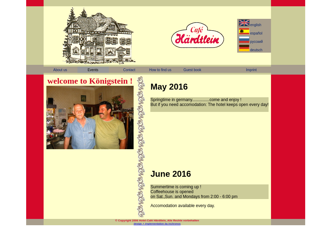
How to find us (160, 70)
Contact (129, 70)
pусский (251, 41)
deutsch (251, 49)
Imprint (251, 70)
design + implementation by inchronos (157, 223)
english (250, 24)
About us (60, 70)
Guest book (192, 70)
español (251, 32)
